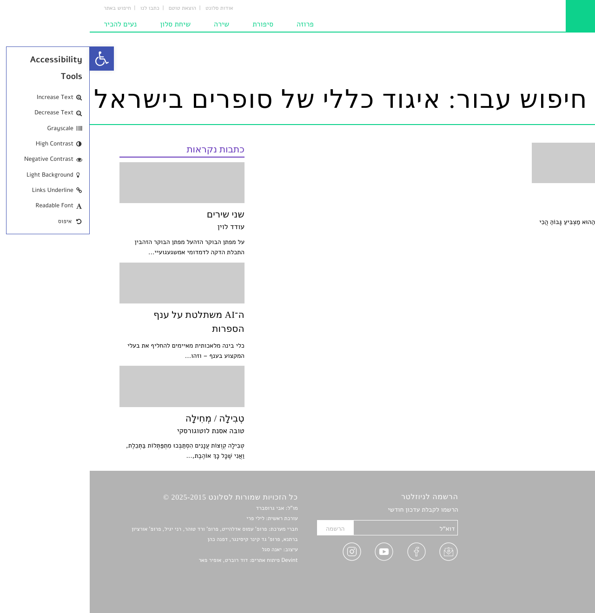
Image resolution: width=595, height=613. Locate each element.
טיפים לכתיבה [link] (547, 564)
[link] (12, 58)
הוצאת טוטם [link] (92, 8)
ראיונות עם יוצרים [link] (541, 553)
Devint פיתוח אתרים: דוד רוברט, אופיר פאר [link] (158, 560)
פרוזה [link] (215, 24)
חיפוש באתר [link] (27, 8)
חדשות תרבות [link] (547, 531)
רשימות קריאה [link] (546, 542)
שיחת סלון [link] (85, 24)
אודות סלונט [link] (130, 8)
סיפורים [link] (555, 510)
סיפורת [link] (173, 24)
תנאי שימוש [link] (549, 586)
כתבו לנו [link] (60, 8)
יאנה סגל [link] (182, 550)
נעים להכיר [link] (30, 24)
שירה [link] (131, 24)
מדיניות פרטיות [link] (545, 575)
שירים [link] (557, 521)
